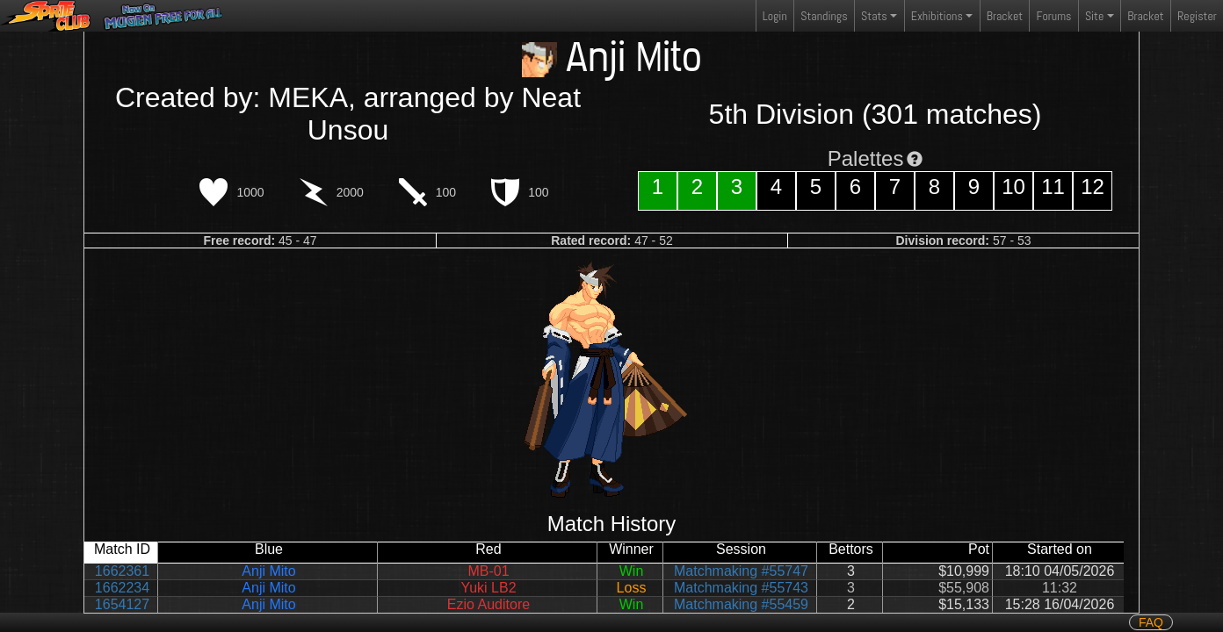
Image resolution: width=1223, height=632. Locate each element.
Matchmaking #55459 (741, 604)
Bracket (1005, 16)
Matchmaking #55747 (741, 571)
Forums (1054, 16)
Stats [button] (874, 16)
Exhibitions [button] (937, 16)
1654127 (122, 604)
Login (775, 16)
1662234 (122, 587)
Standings (823, 20)
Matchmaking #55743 (741, 587)
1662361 (122, 571)
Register (1197, 16)
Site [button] (1094, 16)
